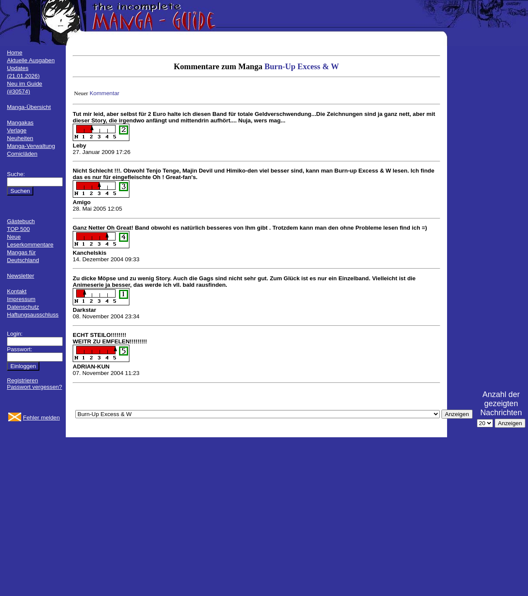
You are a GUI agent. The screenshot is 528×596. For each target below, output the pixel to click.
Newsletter (20, 275)
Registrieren (22, 380)
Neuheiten (20, 138)
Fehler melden (41, 417)
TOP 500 (18, 229)
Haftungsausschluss (32, 314)
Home (15, 52)
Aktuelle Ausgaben (31, 60)
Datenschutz (23, 307)
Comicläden (22, 154)
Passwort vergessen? (34, 387)
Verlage (16, 130)
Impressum (21, 299)
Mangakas (20, 122)
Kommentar (104, 93)
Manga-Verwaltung (31, 146)
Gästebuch (21, 221)
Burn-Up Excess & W (301, 66)
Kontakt (16, 291)
